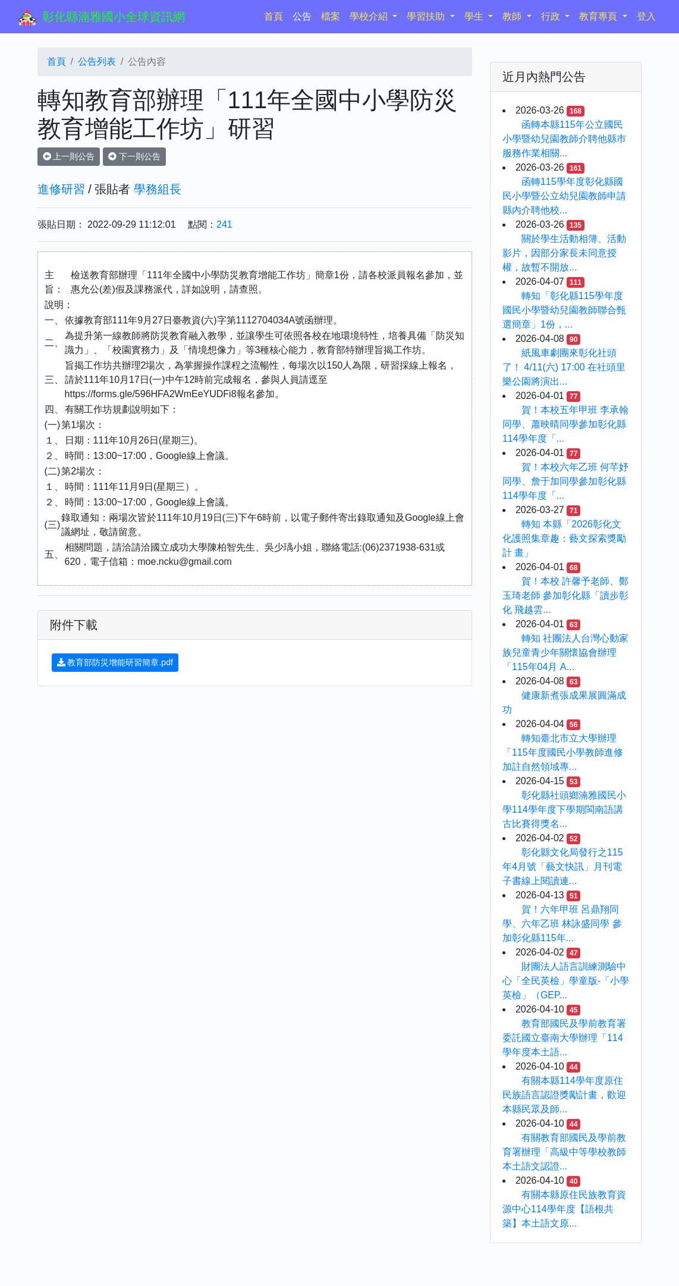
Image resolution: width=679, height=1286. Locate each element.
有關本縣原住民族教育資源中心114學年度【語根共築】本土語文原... (564, 1209)
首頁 (276, 15)
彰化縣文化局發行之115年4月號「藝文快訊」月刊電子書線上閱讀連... (562, 866)
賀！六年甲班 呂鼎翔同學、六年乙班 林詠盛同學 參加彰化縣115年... (562, 923)
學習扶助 (427, 16)
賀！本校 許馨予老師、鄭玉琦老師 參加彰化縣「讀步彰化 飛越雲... (565, 595)
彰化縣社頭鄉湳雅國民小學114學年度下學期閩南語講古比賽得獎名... (564, 809)
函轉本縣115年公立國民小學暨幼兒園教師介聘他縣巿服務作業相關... (564, 139)
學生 (475, 16)
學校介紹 (370, 16)
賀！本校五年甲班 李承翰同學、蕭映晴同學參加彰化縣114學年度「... (565, 424)
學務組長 (157, 189)
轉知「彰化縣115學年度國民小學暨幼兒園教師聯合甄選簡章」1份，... (564, 310)
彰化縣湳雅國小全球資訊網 (113, 16)
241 (224, 224)
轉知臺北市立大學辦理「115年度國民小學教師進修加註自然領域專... (562, 752)
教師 (513, 16)
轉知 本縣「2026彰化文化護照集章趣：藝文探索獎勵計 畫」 (564, 538)
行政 (551, 16)
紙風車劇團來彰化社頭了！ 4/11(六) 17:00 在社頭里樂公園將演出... (563, 367)
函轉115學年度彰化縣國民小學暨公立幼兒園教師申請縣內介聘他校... (564, 196)
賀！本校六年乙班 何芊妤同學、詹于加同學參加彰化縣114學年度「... (565, 481)
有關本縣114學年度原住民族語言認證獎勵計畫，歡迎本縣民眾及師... (564, 1095)
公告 (302, 16)
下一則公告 (134, 156)
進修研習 (61, 189)
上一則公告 (69, 156)
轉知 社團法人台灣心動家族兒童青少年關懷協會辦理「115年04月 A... (565, 652)
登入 (646, 16)
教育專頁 (599, 16)
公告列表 (97, 61)
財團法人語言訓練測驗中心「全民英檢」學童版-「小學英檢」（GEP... (565, 980)
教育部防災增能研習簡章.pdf (115, 662)
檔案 (330, 16)
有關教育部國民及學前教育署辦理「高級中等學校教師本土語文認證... (564, 1152)
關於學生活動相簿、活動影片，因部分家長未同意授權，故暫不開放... (564, 253)
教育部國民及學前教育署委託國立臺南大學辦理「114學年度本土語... (564, 1037)
